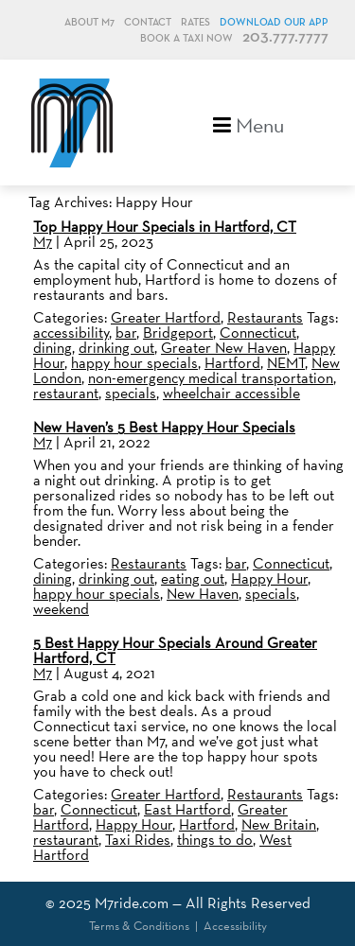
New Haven (203, 594)
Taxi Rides (137, 840)
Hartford (232, 363)
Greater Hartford (166, 317)
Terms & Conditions (139, 926)
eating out (192, 578)
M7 (42, 242)
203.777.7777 (285, 37)
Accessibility (235, 926)
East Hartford (187, 809)
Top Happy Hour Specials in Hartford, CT (164, 226)
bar (125, 332)
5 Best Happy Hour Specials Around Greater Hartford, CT (175, 650)
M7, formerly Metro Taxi (72, 122)
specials (130, 393)
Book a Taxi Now (186, 38)
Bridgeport (178, 332)
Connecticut (258, 332)
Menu (248, 123)
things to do (215, 840)
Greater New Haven (224, 348)
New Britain (278, 824)
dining (52, 348)
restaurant (65, 393)
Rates (195, 22)
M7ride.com (132, 903)
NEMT (286, 363)
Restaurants (265, 317)
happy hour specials (134, 363)
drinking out (116, 348)
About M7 (89, 22)
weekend (61, 609)
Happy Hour (269, 578)
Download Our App (274, 22)
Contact (147, 22)
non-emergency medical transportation (210, 378)
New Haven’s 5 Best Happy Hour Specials (164, 427)
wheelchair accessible (231, 393)
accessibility (71, 332)
